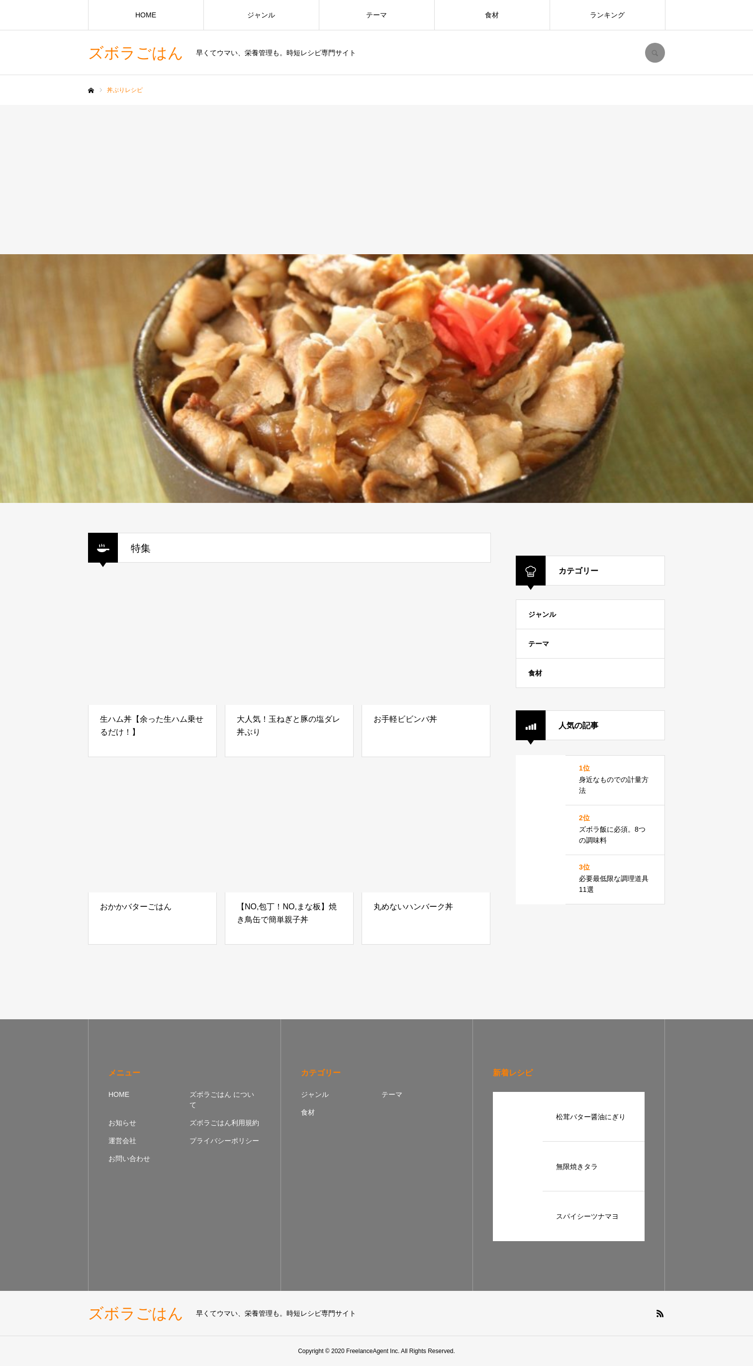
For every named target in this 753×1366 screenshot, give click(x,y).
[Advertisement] (376, 179)
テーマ (376, 15)
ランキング (607, 15)
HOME (145, 15)
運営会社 (122, 1141)
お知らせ (122, 1123)
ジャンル (261, 15)
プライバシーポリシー (224, 1141)
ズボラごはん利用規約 (224, 1123)
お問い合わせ (129, 1159)
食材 (492, 15)
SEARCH (655, 53)
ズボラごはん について (221, 1099)
